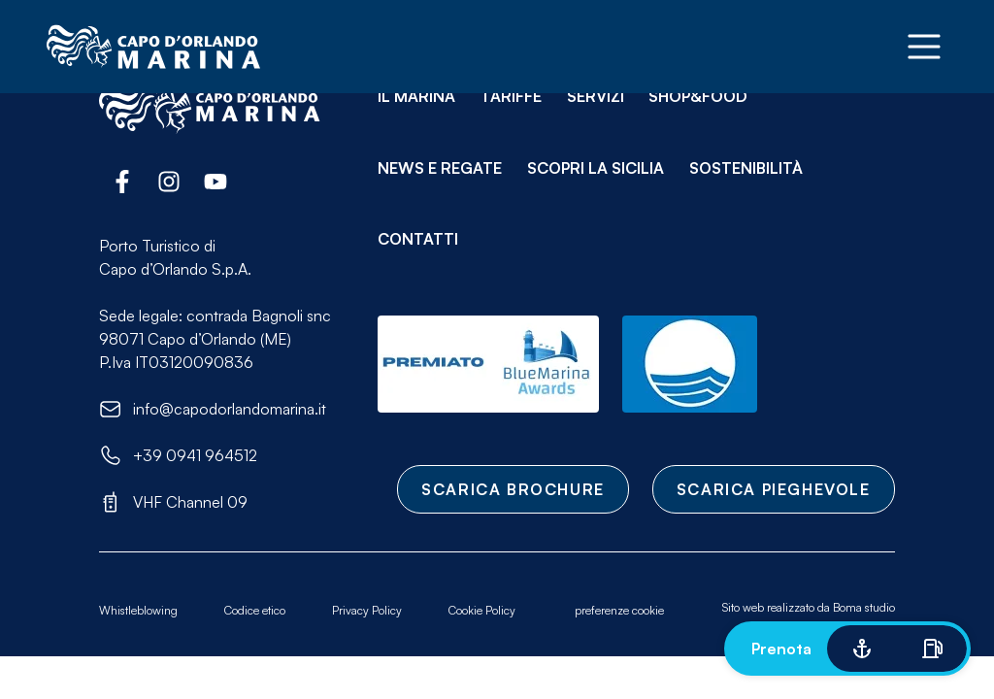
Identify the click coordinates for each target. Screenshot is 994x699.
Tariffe (511, 96)
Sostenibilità (746, 168)
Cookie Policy (481, 610)
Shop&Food (697, 96)
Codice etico (254, 610)
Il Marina (416, 96)
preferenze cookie (619, 610)
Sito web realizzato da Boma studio (808, 607)
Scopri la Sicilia (595, 168)
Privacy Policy (367, 610)
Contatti (418, 239)
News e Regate (440, 168)
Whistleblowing (138, 610)
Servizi (595, 96)
